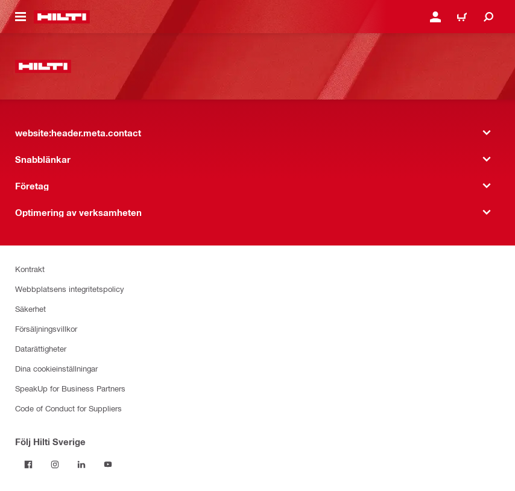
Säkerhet (30, 308)
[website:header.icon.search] (488, 17)
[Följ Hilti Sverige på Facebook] (28, 464)
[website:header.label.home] (62, 17)
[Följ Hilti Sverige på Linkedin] (81, 464)
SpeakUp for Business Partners (70, 388)
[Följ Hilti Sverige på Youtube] (108, 464)
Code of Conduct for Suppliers (68, 408)
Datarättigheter (40, 348)
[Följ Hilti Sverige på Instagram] (55, 464)
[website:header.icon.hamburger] (20, 17)
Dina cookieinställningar (56, 368)
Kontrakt (30, 268)
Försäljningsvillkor (46, 328)
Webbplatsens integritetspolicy (69, 288)
